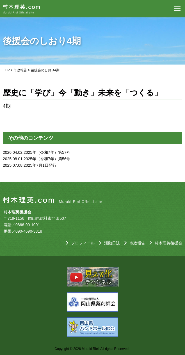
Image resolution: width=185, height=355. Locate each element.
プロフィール (83, 243)
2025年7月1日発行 (40, 165)
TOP (6, 70)
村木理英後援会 (168, 243)
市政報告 (20, 70)
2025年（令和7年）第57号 (47, 152)
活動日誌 (112, 243)
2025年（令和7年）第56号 (47, 159)
